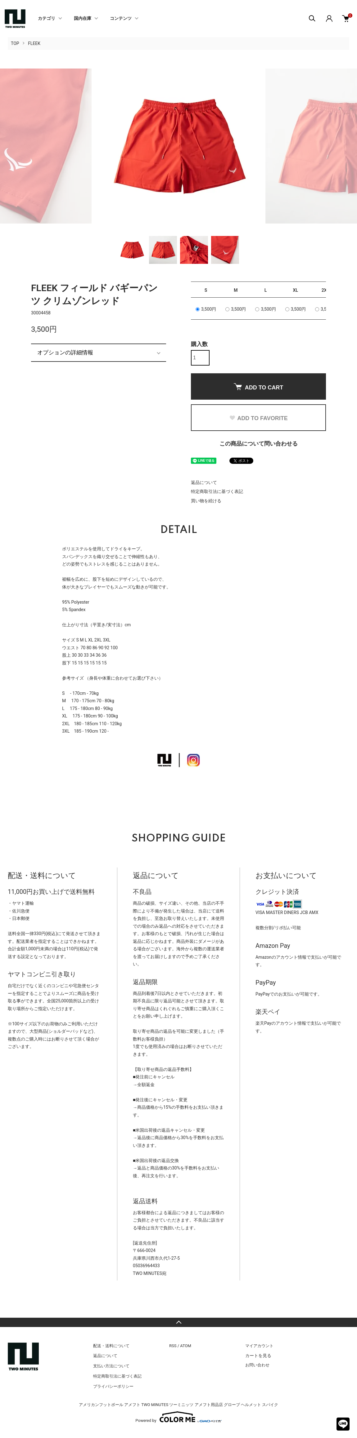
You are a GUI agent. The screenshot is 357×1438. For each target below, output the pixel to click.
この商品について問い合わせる (258, 443)
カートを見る (258, 1355)
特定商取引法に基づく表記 (217, 491)
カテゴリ (46, 18)
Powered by (178, 1416)
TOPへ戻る (178, 1322)
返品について (204, 482)
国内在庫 (82, 18)
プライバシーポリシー (113, 1386)
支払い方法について (111, 1366)
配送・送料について (111, 1345)
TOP (15, 43)
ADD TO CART (258, 387)
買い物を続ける (206, 500)
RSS (172, 1345)
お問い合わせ (257, 1365)
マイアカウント (259, 1345)
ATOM (185, 1345)
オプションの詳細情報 (65, 352)
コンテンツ (121, 18)
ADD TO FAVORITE (258, 418)
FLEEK (34, 43)
